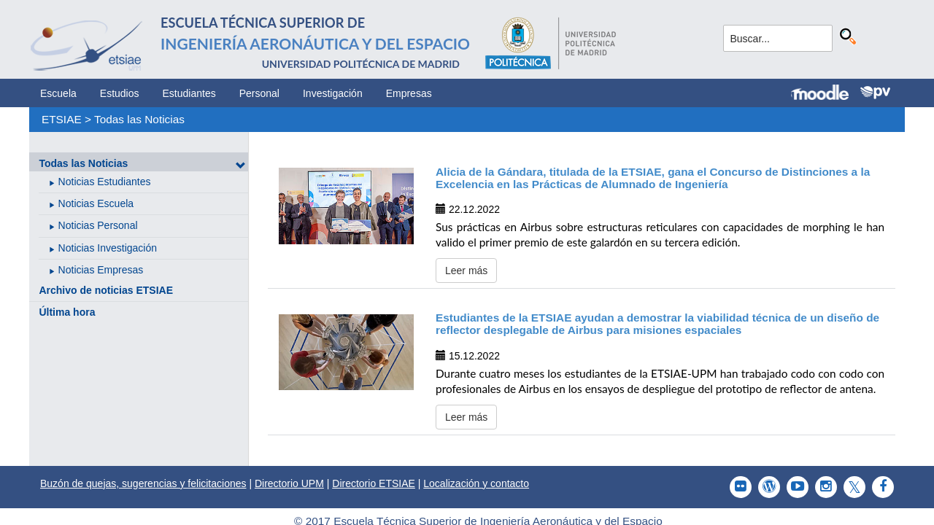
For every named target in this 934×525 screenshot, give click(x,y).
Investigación (333, 93)
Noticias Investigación (107, 248)
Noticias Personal (98, 225)
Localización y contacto (476, 483)
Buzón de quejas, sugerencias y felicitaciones (143, 483)
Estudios (119, 93)
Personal (259, 93)
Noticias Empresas (101, 270)
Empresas (409, 93)
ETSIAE (62, 119)
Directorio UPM (289, 483)
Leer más (466, 270)
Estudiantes (189, 93)
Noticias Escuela (96, 203)
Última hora (67, 312)
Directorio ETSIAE (373, 483)
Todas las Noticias (139, 119)
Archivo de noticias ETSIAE (106, 290)
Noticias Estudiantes (104, 181)
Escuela (58, 93)
